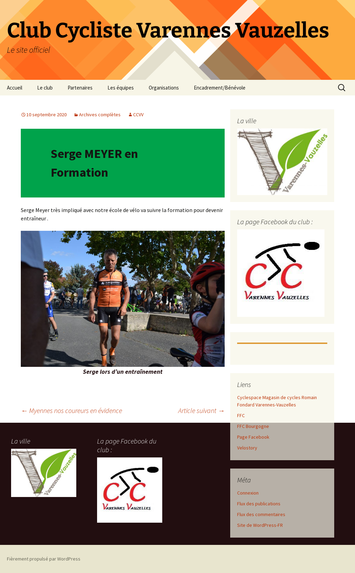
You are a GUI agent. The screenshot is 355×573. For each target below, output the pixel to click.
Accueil (14, 87)
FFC (241, 415)
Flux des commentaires (261, 514)
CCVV (138, 114)
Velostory (247, 448)
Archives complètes (100, 114)
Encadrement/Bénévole (219, 87)
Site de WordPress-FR (260, 525)
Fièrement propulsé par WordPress (43, 559)
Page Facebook (253, 437)
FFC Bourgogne (253, 426)
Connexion (248, 493)
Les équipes (120, 87)
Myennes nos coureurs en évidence (71, 410)
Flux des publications (258, 503)
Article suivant (201, 410)
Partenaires (80, 87)
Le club (45, 87)
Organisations (164, 87)
